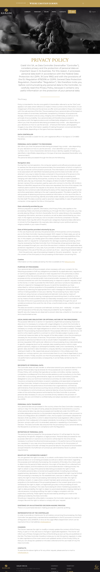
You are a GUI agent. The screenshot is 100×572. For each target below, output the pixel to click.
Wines (54, 12)
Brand (46, 12)
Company (27, 12)
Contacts (62, 12)
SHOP (72, 12)
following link (70, 262)
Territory (37, 12)
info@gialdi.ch (45, 522)
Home (3, 50)
